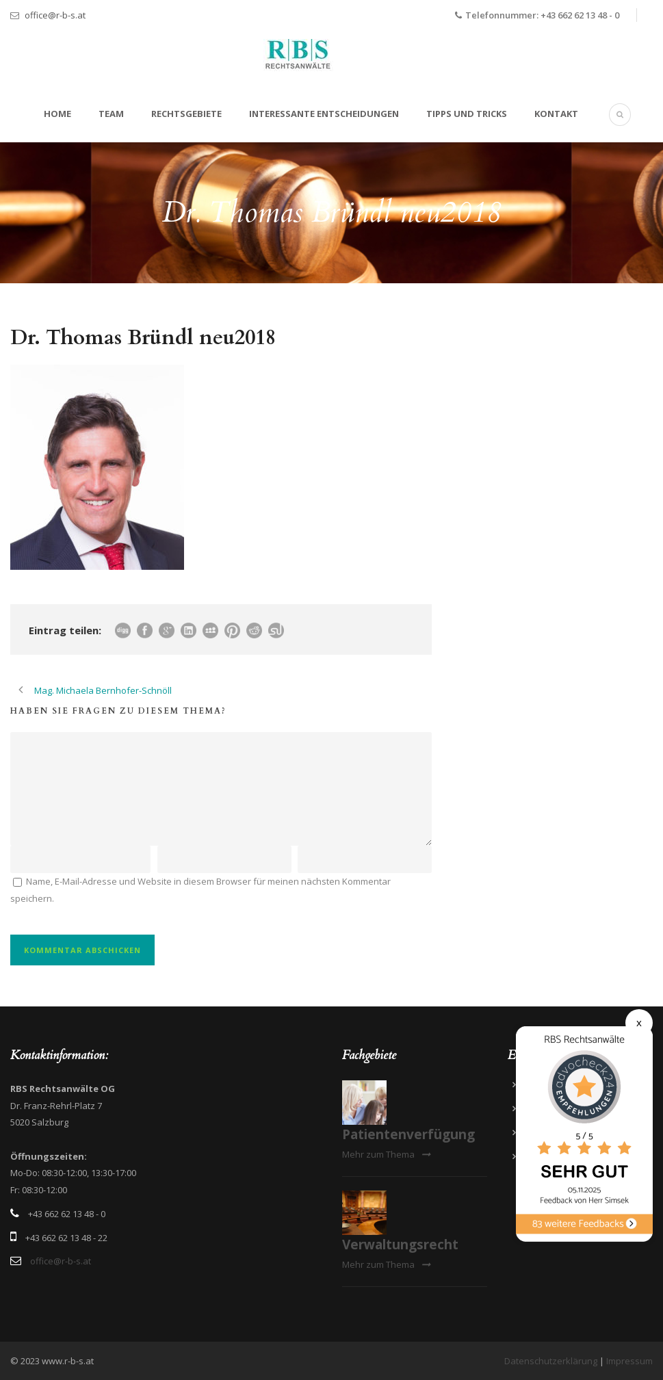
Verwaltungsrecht (400, 1244)
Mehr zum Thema (386, 1154)
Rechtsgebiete (186, 113)
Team (111, 113)
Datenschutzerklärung (550, 1361)
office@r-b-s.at (55, 15)
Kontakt (556, 113)
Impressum (629, 1361)
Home (57, 113)
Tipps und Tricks (466, 113)
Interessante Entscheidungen (324, 113)
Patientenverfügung (408, 1134)
